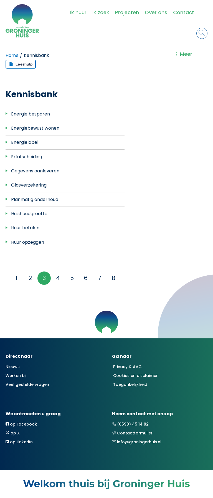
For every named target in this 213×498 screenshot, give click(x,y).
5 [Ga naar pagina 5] (72, 278)
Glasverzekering (29, 185)
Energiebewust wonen (35, 128)
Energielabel (24, 142)
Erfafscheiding (26, 157)
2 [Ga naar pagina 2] (30, 278)
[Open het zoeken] (201, 33)
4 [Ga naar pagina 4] (58, 278)
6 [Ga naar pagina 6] (86, 278)
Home (12, 55)
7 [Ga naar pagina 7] (99, 278)
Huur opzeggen (27, 242)
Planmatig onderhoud (34, 199)
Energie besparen (30, 114)
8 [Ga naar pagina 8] (113, 278)
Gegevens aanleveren (35, 171)
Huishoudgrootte (29, 213)
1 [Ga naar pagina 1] (16, 278)
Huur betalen (25, 228)
